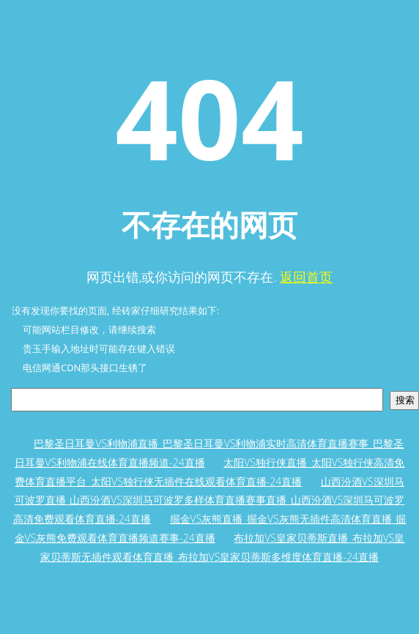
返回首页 (306, 277)
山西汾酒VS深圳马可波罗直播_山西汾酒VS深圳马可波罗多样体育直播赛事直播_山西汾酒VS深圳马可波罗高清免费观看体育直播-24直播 (209, 500)
